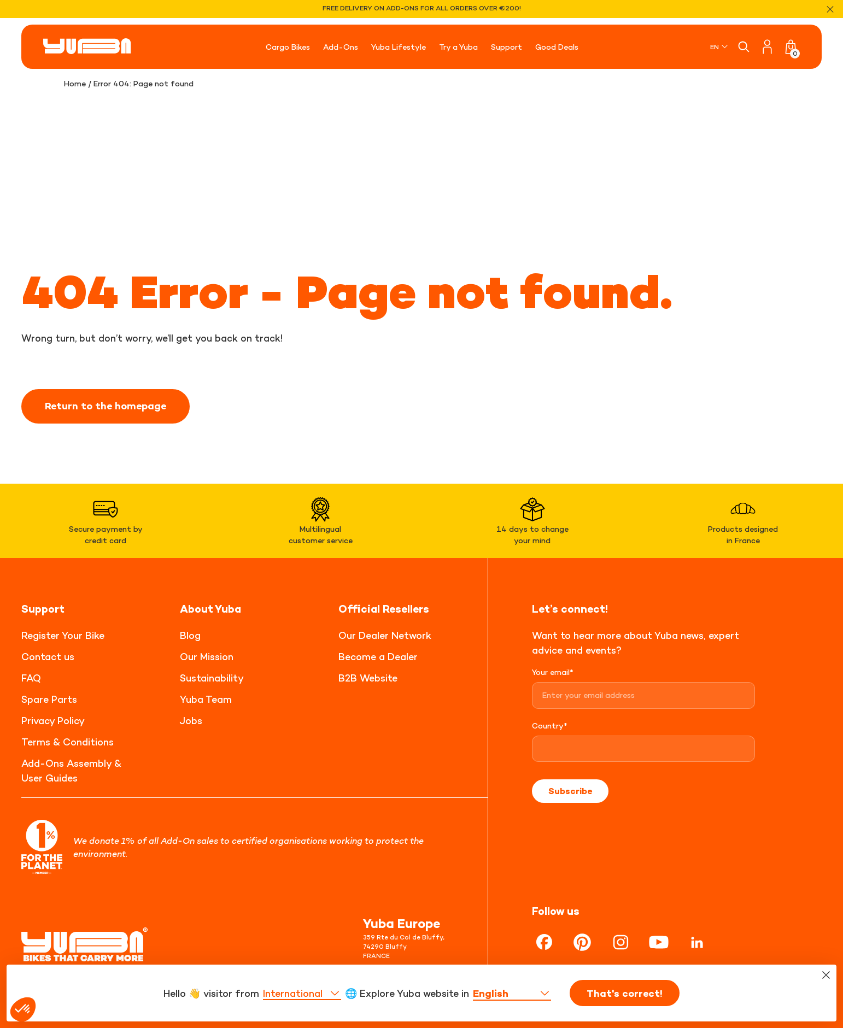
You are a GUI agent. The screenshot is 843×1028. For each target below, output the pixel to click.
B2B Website (367, 678)
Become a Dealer (378, 656)
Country (549, 725)
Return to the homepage (105, 406)
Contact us (47, 656)
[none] (719, 47)
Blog (190, 635)
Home (75, 83)
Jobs (191, 720)
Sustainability (212, 678)
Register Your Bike (62, 635)
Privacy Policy (53, 720)
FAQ (31, 678)
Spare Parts (49, 699)
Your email (552, 672)
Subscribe (570, 790)
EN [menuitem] (714, 47)
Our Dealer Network (384, 635)
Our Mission (206, 656)
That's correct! (625, 996)
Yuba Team (206, 699)
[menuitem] (719, 47)
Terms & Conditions (67, 742)
